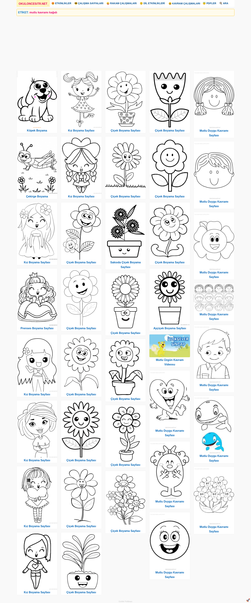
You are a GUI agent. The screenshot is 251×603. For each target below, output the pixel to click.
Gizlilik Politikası (125, 601)
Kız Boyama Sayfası (37, 262)
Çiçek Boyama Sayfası (81, 262)
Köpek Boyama (37, 130)
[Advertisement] (121, 42)
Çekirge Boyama (37, 196)
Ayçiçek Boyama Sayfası (169, 328)
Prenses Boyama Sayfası (37, 328)
